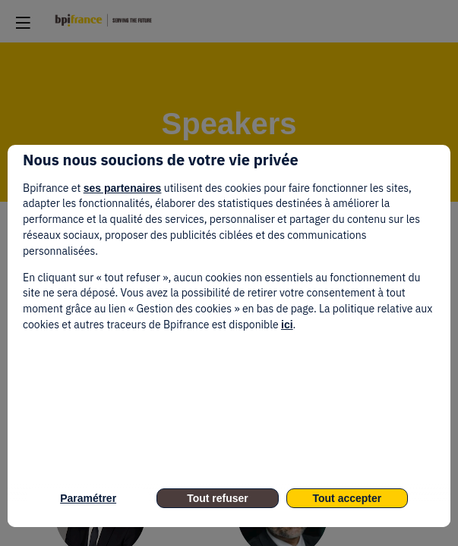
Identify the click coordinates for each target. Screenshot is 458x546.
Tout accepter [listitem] (346, 498)
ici (287, 324)
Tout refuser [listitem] (217, 498)
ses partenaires (123, 188)
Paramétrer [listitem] (88, 498)
